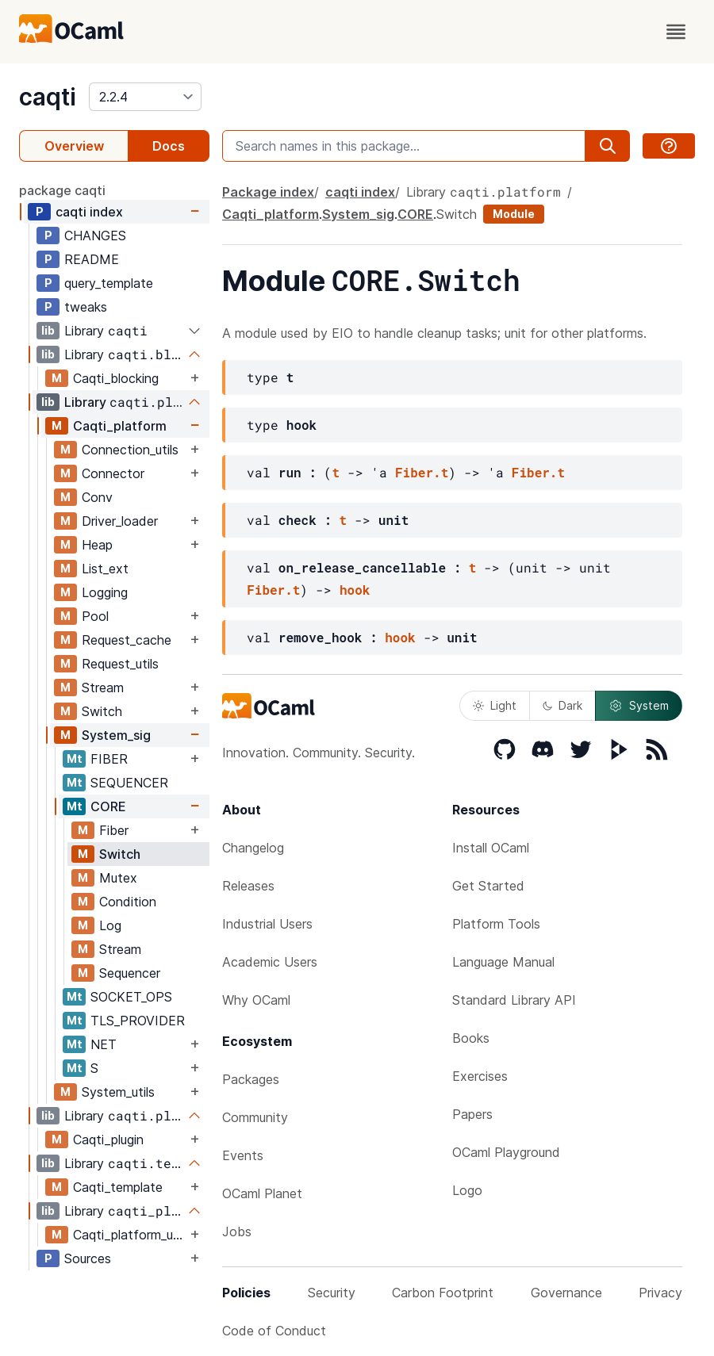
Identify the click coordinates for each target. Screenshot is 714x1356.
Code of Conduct (274, 1331)
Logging (105, 592)
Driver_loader (120, 521)
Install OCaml (490, 848)
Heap (97, 545)
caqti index (89, 212)
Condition (127, 902)
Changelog (253, 848)
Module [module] (514, 213)
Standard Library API (514, 1000)
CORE (108, 806)
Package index (268, 192)
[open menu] (676, 31)
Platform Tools (496, 924)
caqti (47, 96)
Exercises (480, 1076)
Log (110, 925)
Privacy (660, 1292)
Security (331, 1292)
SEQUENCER (129, 783)
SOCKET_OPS (131, 997)
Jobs (236, 1231)
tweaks (85, 307)
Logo (467, 1190)
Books (470, 1038)
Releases (248, 886)
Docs (168, 146)
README (91, 259)
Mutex (118, 878)
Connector (113, 473)
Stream (103, 687)
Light (494, 705)
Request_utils (120, 664)
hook (355, 589)
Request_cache (126, 640)
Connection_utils (130, 450)
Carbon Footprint (442, 1292)
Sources (87, 1258)
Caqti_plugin (108, 1139)
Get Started (488, 886)
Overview (74, 146)
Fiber (114, 830)
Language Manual (503, 962)
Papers (472, 1114)
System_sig (116, 735)
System (638, 706)
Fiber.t (421, 472)
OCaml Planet (262, 1193)
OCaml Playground (506, 1152)
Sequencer (129, 973)
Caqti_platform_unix (129, 1235)
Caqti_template (118, 1187)
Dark (562, 705)
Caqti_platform (120, 426)
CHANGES (95, 235)
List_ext (105, 568)
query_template (108, 283)
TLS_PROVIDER (137, 1020)
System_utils (118, 1092)
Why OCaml (256, 1000)
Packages (250, 1079)
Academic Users (269, 962)
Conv (97, 497)
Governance (566, 1292)
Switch (102, 711)
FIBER (109, 759)
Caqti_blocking (116, 378)
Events (242, 1155)
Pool (95, 616)
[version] (145, 96)
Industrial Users (267, 924)
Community (255, 1117)
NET (103, 1044)
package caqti (62, 190)
